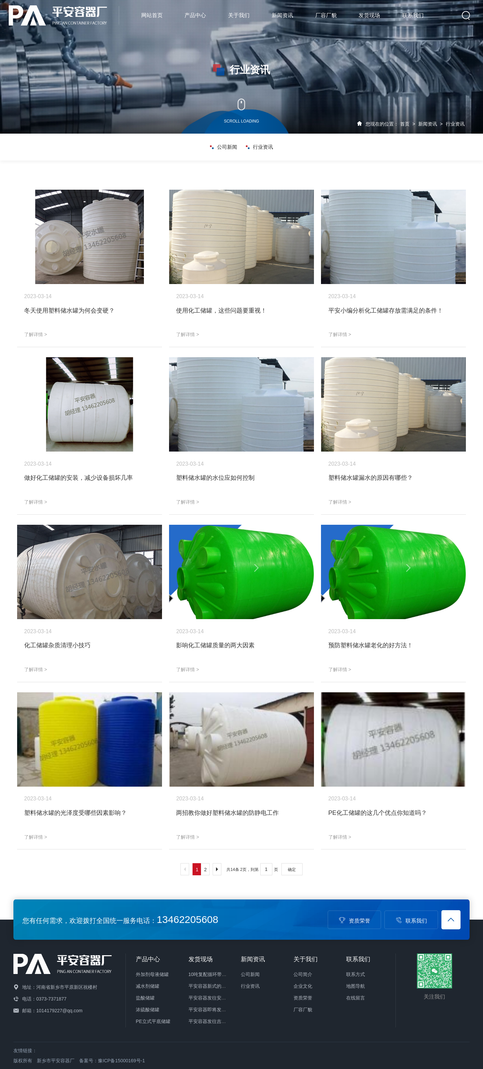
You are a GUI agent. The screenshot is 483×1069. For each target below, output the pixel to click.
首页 (405, 124)
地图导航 (355, 986)
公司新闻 (223, 147)
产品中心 (195, 15)
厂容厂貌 (326, 15)
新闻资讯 (282, 15)
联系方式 (355, 974)
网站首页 (152, 15)
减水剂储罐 (147, 986)
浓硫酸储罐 (147, 1009)
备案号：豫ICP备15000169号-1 (112, 1060)
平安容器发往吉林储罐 (212, 1021)
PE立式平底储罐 (153, 1021)
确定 (292, 869)
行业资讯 (455, 124)
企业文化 (302, 986)
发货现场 (369, 15)
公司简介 (302, 974)
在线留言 (355, 998)
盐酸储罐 (145, 998)
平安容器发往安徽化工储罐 (217, 998)
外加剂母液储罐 (152, 974)
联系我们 (413, 15)
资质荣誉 (354, 921)
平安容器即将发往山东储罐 (217, 1009)
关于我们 (239, 15)
